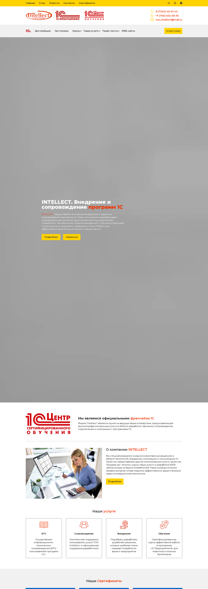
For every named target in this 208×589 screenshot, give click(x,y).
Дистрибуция (43, 31)
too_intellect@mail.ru (169, 19)
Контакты (69, 3)
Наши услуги (91, 31)
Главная (30, 3)
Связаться (72, 237)
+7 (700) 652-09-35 (167, 15)
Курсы (76, 31)
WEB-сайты (128, 31)
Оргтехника (61, 31)
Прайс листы (110, 31)
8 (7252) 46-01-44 (167, 11)
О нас (42, 3)
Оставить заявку (173, 31)
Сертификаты (87, 3)
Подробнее (51, 237)
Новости (54, 3)
